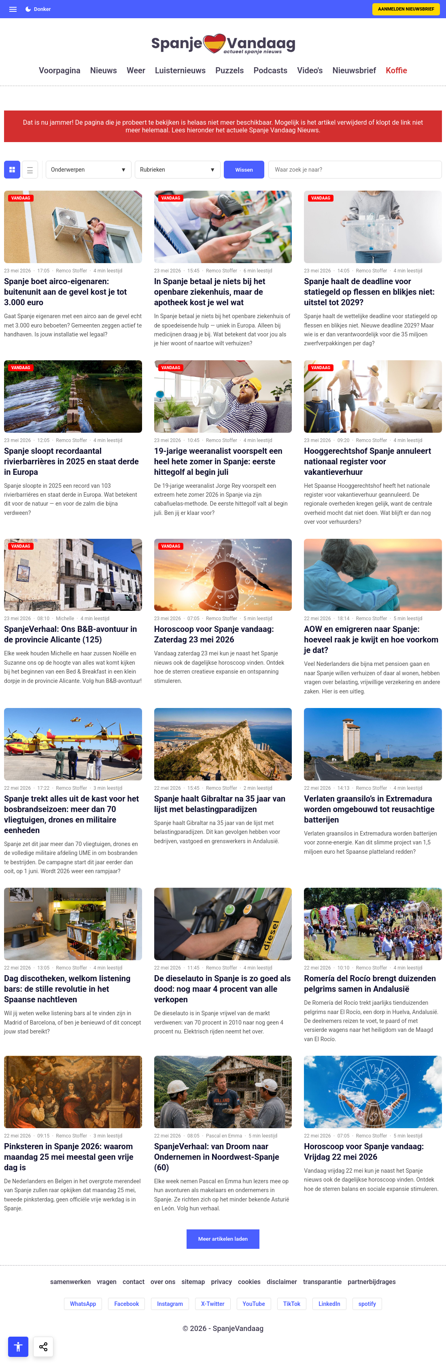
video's (310, 70)
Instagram (170, 1304)
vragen (107, 1282)
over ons (163, 1282)
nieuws (103, 70)
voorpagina (60, 70)
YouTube (254, 1304)
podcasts (271, 70)
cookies (249, 1282)
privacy (221, 1282)
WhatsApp (83, 1304)
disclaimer (282, 1282)
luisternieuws (180, 70)
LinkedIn (329, 1304)
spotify (367, 1304)
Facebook (126, 1304)
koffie (396, 70)
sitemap (193, 1282)
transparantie (322, 1282)
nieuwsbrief (354, 70)
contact (133, 1282)
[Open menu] (13, 9)
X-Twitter (213, 1304)
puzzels (229, 70)
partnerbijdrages (372, 1282)
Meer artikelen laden (223, 1239)
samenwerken (70, 1282)
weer (136, 70)
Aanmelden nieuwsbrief (406, 9)
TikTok (292, 1304)
